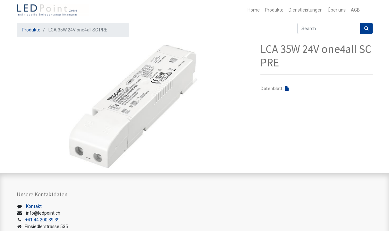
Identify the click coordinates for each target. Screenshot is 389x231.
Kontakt (34, 206)
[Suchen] (366, 28)
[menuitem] (253, 10)
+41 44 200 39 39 (42, 219)
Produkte (31, 29)
